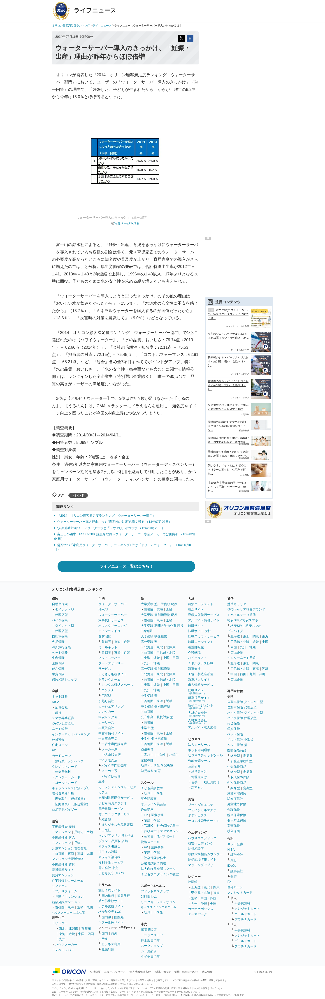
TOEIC (149, 825)
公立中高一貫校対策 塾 (157, 717)
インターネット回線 (241, 658)
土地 (90, 832)
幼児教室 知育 (151, 771)
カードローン (61, 756)
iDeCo (231, 865)
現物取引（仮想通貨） (71, 798)
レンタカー (106, 711)
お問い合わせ (162, 971)
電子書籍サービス (111, 808)
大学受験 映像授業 (154, 636)
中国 (265, 642)
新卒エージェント (200, 706)
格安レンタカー (109, 717)
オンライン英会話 (153, 804)
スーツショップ (152, 945)
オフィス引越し (109, 846)
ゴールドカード (66, 782)
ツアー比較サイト (111, 922)
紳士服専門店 (150, 940)
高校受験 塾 (149, 642)
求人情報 (207, 971)
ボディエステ (197, 815)
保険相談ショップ (64, 679)
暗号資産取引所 (63, 793)
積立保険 (233, 831)
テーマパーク (197, 914)
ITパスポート (166, 836)
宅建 (147, 820)
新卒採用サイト (199, 699)
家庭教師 (147, 760)
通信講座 (147, 809)
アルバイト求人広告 (202, 727)
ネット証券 (60, 696)
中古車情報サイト (111, 733)
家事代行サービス (111, 620)
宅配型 (106, 695)
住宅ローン (60, 745)
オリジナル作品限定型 (117, 824)
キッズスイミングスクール (158, 907)
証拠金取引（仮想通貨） (72, 804)
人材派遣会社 (197, 721)
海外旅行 (123, 895)
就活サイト (196, 609)
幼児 (147, 793)
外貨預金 (58, 739)
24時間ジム (149, 896)
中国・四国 (86, 934)
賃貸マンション (63, 875)
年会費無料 (63, 772)
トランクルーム (109, 679)
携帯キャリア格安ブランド (246, 609)
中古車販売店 (107, 738)
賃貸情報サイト (63, 869)
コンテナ (108, 690)
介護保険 (233, 809)
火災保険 (58, 642)
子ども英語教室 (152, 788)
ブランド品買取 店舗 (113, 841)
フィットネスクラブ (155, 891)
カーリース (106, 722)
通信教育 (147, 749)
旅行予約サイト (109, 890)
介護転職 (194, 652)
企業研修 (194, 766)
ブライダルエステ (200, 805)
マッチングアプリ (200, 865)
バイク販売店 (107, 760)
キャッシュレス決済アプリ (71, 788)
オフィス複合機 (109, 857)
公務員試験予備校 (153, 863)
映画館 (192, 882)
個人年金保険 (236, 820)
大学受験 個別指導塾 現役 (159, 615)
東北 (62, 928)
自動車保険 (60, 604)
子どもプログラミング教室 (160, 874)
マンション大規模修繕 (68, 859)
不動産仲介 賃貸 (63, 864)
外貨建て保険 (236, 804)
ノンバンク (76, 761)
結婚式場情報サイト (202, 859)
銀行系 (60, 761)
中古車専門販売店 (114, 744)
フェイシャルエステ (202, 810)
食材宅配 (104, 636)
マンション (63, 832)
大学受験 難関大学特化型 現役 (162, 625)
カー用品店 (149, 951)
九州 (90, 853)
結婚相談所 (196, 848)
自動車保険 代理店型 (242, 707)
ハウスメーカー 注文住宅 (68, 912)
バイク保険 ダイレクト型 (245, 713)
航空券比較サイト (111, 901)
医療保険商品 (236, 750)
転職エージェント (200, 642)
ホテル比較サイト (111, 906)
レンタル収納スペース (117, 685)
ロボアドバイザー (64, 809)
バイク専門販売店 (114, 765)
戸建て (79, 832)
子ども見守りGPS (111, 873)
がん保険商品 (236, 782)
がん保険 (58, 668)
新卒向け (197, 787)
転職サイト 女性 (199, 631)
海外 (114, 933)
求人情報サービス (200, 685)
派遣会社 (194, 668)
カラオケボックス (200, 909)
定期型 (248, 756)
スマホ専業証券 (63, 718)
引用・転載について (186, 971)
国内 (105, 933)
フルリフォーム (66, 891)
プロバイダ (235, 631)
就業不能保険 (236, 793)
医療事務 (157, 815)
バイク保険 (60, 620)
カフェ (103, 792)
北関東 (73, 928)
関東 (216, 887)
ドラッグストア (152, 935)
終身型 (235, 756)
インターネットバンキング (71, 734)
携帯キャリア (236, 604)
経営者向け (199, 771)
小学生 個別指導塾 (154, 738)
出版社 (106, 830)
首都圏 (60, 853)
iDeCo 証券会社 (63, 723)
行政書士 (150, 831)
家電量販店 (149, 929)
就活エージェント (200, 604)
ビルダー (61, 923)
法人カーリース (199, 744)
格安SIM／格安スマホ (242, 620)
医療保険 (58, 663)
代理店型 (61, 615)
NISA (55, 702)
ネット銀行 (60, 729)
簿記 (156, 820)
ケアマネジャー (171, 831)
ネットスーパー (109, 658)
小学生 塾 (147, 728)
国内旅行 (108, 895)
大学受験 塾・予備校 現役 (159, 604)
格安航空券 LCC (109, 912)
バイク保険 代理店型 (242, 718)
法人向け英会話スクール (158, 869)
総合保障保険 (236, 815)
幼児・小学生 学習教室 (157, 765)
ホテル (103, 938)
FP (146, 815)
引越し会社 (106, 701)
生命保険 (58, 658)
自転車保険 (60, 636)
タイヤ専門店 (150, 956)
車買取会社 (106, 728)
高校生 (148, 755)
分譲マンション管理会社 (69, 848)
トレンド (78, 495)
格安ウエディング (200, 843)
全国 (213, 903)
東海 (71, 853)
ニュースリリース (115, 971)
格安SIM (236, 625)
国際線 (119, 917)
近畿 (80, 853)
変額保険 (233, 825)
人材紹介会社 (197, 714)
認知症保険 (235, 798)
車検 (101, 782)
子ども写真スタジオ (112, 803)
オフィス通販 (107, 851)
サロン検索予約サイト (204, 821)
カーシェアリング (111, 706)
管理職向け (199, 777)
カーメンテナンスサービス (117, 787)
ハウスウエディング (202, 838)
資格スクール (150, 842)
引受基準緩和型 (241, 761)
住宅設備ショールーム (68, 880)
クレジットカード (64, 766)
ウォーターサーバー (112, 604)
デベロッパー (64, 950)
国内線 (106, 917)
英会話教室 (149, 798)
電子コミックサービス (114, 814)
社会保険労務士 (168, 825)
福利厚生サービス (111, 862)
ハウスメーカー (66, 944)
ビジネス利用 (111, 944)
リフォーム (60, 886)
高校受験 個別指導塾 (155, 668)
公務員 (148, 836)
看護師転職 (196, 647)
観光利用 (108, 949)
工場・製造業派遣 (200, 674)
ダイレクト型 (64, 609)
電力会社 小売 (108, 868)
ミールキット (107, 647)
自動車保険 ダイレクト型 (245, 702)
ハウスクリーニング (112, 625)
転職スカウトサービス (204, 636)
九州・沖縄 (152, 663)
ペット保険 (60, 652)
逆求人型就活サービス (204, 615)
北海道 (148, 647)
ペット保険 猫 (237, 745)
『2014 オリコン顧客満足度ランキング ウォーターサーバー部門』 (106, 515)
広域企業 (236, 652)
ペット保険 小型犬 (240, 739)
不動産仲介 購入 (63, 837)
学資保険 (58, 674)
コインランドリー (111, 631)
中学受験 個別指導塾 (155, 706)
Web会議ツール (199, 760)
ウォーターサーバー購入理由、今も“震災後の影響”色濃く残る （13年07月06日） (114, 521)
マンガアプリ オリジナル (116, 835)
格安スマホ (253, 625)
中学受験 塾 (149, 695)
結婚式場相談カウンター (205, 854)
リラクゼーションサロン (158, 902)
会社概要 (95, 971)
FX (54, 750)
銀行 (58, 713)
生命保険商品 (236, 766)
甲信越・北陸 (166, 652)
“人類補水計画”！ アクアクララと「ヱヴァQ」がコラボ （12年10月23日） (111, 528)
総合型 (106, 819)
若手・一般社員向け (205, 782)
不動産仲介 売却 (63, 827)
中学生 (161, 755)
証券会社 (61, 707)
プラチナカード (245, 919)
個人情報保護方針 (140, 971)
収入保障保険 (239, 777)
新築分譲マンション (66, 902)
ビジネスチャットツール (205, 755)
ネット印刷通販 (199, 750)
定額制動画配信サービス (115, 798)
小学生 (174, 755)
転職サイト (196, 625)
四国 (233, 647)
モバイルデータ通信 (241, 615)
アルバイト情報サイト (204, 620)
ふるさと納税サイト (112, 674)
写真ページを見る (126, 223)
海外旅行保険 (61, 647)
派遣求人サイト (199, 679)
